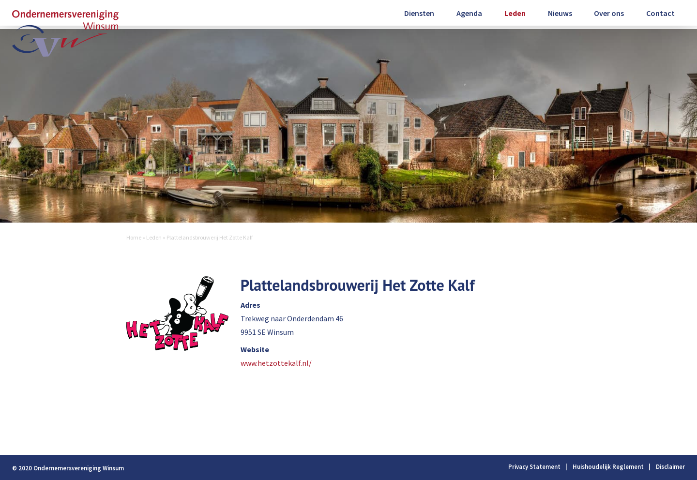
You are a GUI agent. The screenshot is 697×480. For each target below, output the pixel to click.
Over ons (609, 13)
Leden (515, 13)
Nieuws (560, 13)
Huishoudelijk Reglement (608, 466)
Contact (660, 13)
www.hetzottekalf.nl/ (276, 363)
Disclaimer (670, 466)
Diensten (419, 13)
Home (133, 237)
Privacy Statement (534, 466)
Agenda (469, 13)
